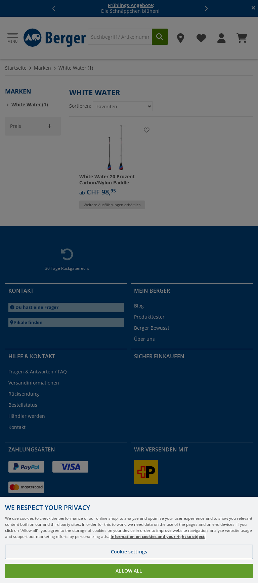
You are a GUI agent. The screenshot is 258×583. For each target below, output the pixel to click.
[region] (129, 540)
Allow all (129, 571)
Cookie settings (129, 551)
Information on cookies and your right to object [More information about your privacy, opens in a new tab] (158, 536)
